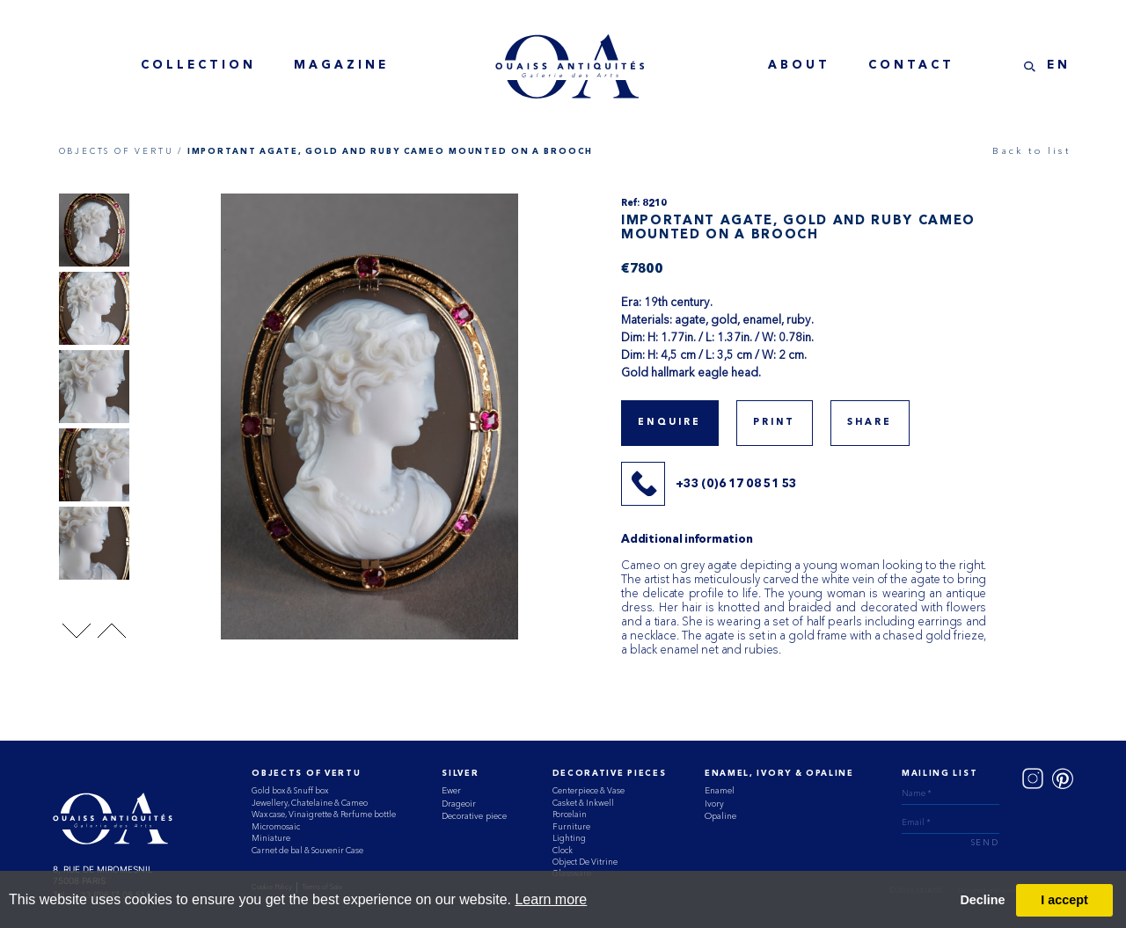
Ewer (451, 790)
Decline (982, 900)
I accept (1064, 900)
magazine (341, 65)
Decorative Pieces (609, 774)
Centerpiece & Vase (588, 790)
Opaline (720, 816)
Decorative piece (474, 816)
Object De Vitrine (585, 861)
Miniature (271, 838)
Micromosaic (276, 826)
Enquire (669, 422)
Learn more (551, 899)
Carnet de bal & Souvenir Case (307, 850)
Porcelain (569, 814)
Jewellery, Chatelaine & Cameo (310, 802)
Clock (562, 850)
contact (911, 65)
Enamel (720, 790)
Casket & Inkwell (583, 802)
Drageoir (459, 803)
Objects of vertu (306, 774)
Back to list (1031, 151)
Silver (460, 774)
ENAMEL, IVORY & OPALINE (779, 774)
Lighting (569, 838)
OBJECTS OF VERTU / (121, 151)
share (870, 422)
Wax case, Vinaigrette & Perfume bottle (324, 814)
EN (1059, 65)
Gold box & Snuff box (290, 790)
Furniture (571, 826)
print (774, 422)
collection (198, 65)
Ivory (714, 803)
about (799, 65)
